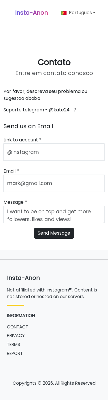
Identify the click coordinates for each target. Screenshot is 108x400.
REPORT (15, 353)
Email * (11, 171)
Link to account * (22, 140)
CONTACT (17, 327)
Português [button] (76, 12)
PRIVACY (16, 335)
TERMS (13, 344)
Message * (15, 202)
